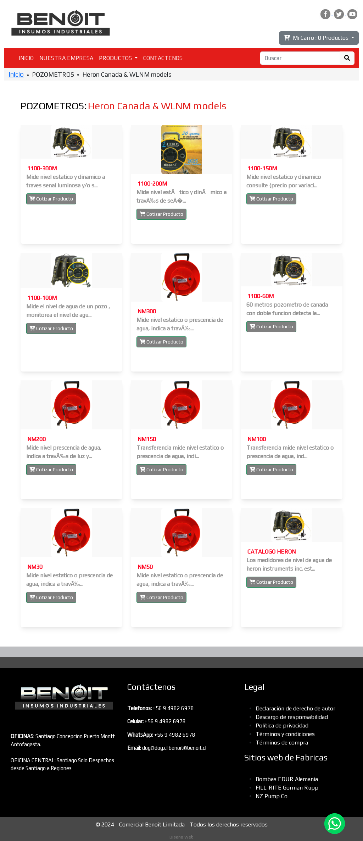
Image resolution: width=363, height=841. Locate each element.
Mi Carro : (317, 37)
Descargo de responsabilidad (292, 717)
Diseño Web (181, 837)
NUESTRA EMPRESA (66, 58)
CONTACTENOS (163, 58)
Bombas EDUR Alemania (287, 779)
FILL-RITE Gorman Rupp (287, 787)
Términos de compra (282, 742)
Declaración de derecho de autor (295, 708)
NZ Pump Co (271, 796)
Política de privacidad (282, 725)
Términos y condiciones (285, 734)
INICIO (26, 58)
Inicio (16, 74)
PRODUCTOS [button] (116, 58)
